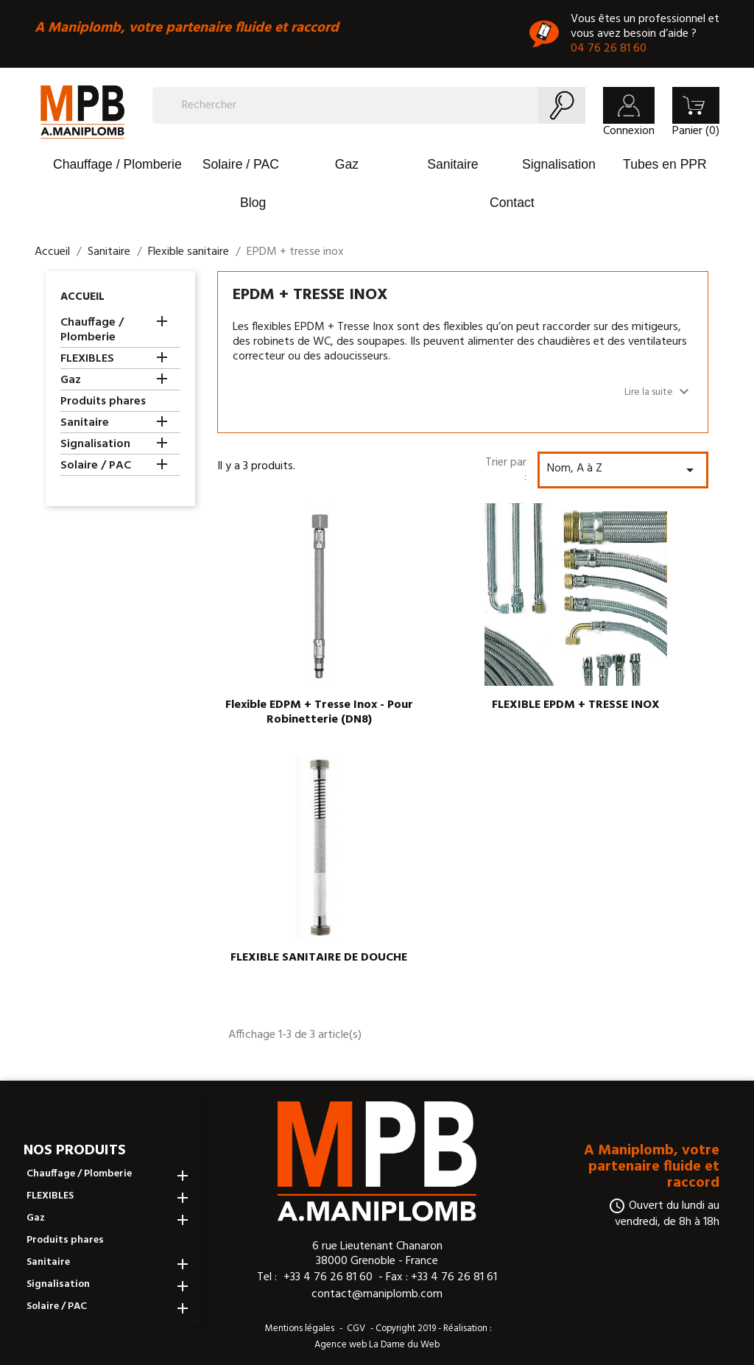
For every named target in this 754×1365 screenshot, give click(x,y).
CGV (356, 1328)
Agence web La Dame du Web (377, 1344)
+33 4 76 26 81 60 (328, 1276)
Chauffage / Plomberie (117, 164)
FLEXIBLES (87, 359)
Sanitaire (452, 164)
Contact (512, 202)
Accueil (82, 297)
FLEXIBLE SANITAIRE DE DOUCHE (318, 957)
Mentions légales (299, 1328)
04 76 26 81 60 (608, 48)
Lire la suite (658, 392)
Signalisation (559, 164)
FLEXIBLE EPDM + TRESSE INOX (576, 705)
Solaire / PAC (240, 164)
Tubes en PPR (665, 164)
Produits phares (103, 402)
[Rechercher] (368, 105)
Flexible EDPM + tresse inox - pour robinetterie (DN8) (319, 712)
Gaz (347, 164)
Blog (253, 202)
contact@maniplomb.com (377, 1293)
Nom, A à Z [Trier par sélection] (623, 469)
